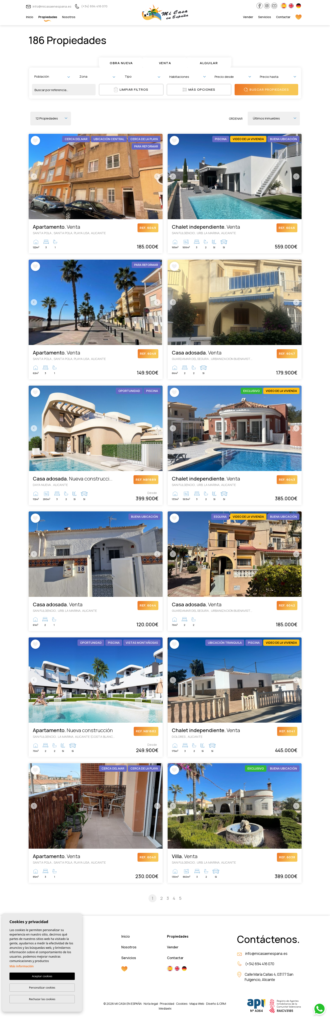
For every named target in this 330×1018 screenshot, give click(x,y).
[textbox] (53, 76)
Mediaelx (165, 1008)
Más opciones (199, 89)
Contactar (283, 17)
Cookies (182, 1004)
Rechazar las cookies (42, 999)
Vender (248, 17)
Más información (21, 966)
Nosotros (68, 17)
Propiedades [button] (47, 17)
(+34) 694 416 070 (91, 6)
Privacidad (167, 1004)
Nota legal (151, 1004)
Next (158, 176)
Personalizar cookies (42, 987)
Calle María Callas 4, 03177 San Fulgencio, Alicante (269, 977)
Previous (33, 176)
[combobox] (52, 76)
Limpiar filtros (131, 89)
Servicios (264, 17)
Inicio (29, 17)
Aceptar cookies (42, 976)
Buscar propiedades (266, 89)
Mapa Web (197, 1004)
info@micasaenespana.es (48, 6)
